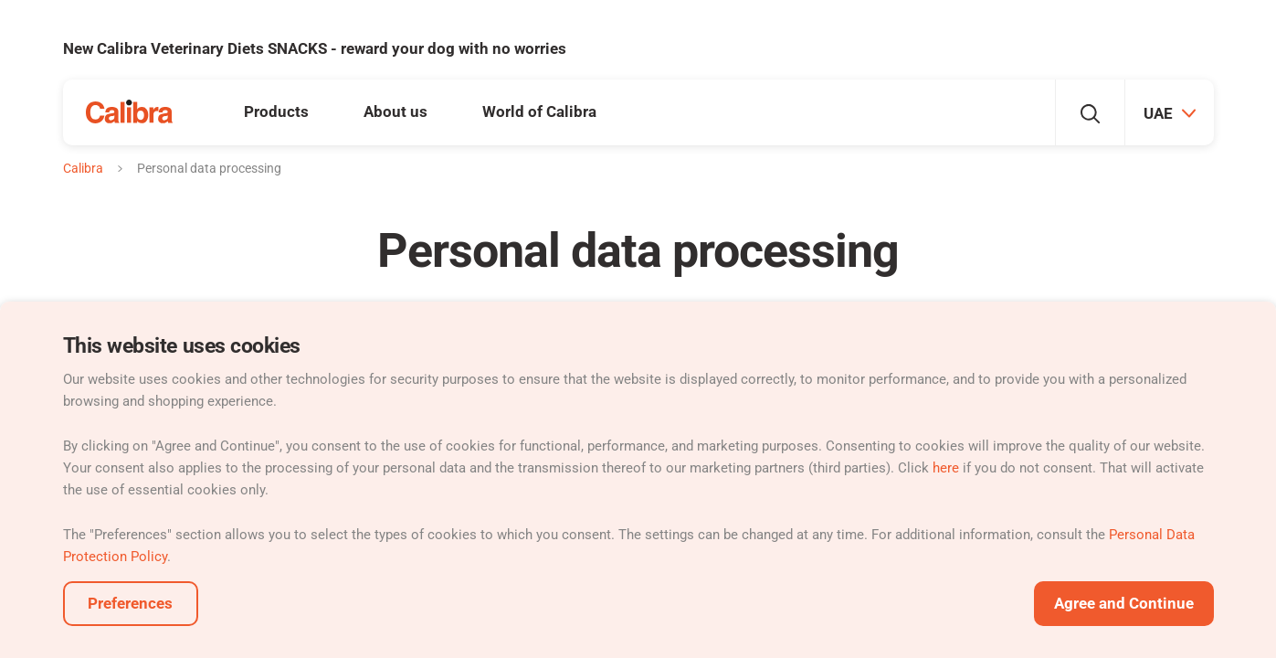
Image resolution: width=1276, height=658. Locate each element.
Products (276, 111)
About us (395, 111)
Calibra (83, 168)
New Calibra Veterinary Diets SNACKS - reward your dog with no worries (314, 48)
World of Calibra (539, 111)
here (946, 468)
